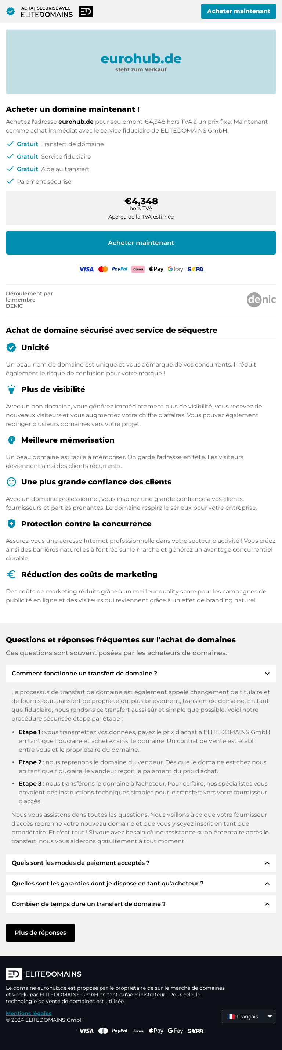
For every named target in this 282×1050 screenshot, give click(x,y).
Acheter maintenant (238, 11)
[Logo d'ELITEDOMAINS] (116, 974)
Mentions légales (28, 1013)
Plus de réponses (40, 932)
